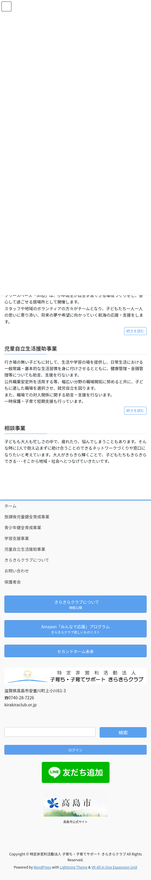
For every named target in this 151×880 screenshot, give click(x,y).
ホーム (10, 506)
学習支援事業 (16, 538)
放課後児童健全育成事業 (26, 517)
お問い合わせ (16, 571)
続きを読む (135, 331)
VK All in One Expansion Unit (114, 867)
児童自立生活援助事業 (24, 549)
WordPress (42, 867)
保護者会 (12, 582)
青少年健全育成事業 (22, 527)
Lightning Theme (74, 867)
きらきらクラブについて (26, 560)
